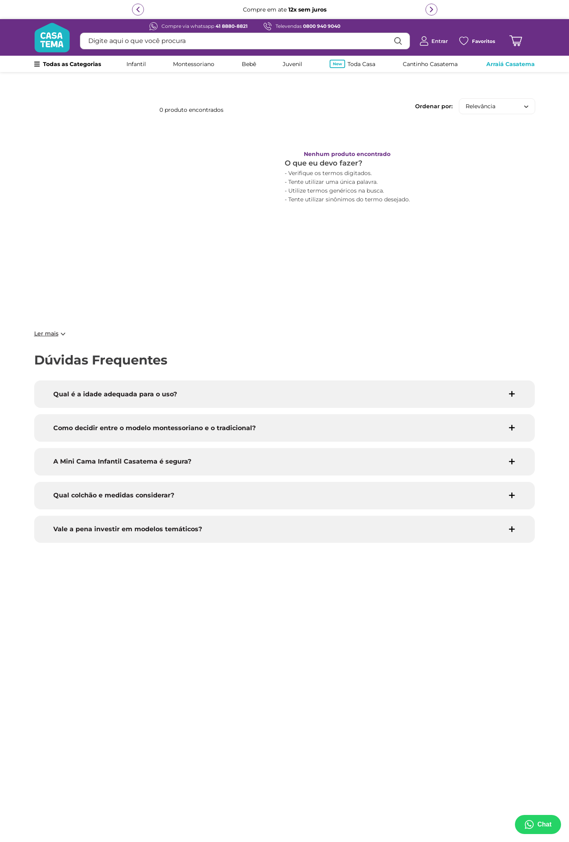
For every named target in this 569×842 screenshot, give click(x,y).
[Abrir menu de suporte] (538, 824)
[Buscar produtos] (398, 41)
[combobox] (245, 41)
